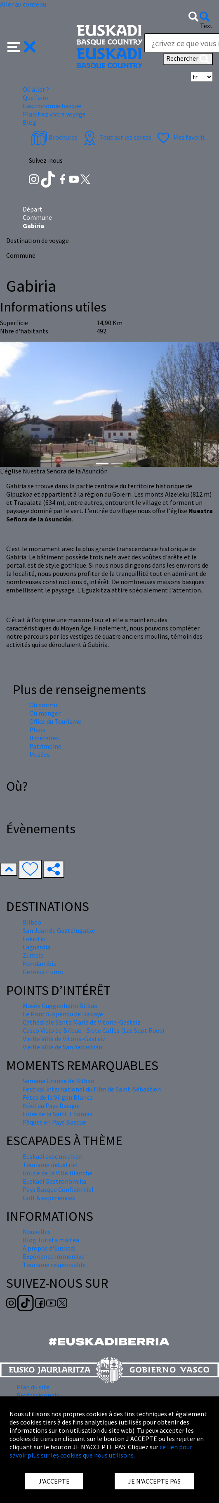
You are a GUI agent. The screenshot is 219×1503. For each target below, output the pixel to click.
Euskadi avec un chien (52, 1156)
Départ (32, 209)
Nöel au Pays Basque (51, 1105)
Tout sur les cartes (116, 137)
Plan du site (32, 1387)
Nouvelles (37, 1231)
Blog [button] (29, 122)
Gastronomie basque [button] (52, 106)
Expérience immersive (54, 1256)
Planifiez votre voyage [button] (54, 114)
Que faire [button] (35, 97)
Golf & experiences (49, 1198)
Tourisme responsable (54, 1264)
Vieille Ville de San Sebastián (62, 1047)
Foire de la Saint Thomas (57, 1114)
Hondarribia (40, 963)
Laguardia (36, 947)
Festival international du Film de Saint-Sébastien (92, 1089)
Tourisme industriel (50, 1165)
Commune (37, 217)
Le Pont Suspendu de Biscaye (63, 1014)
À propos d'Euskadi (49, 1248)
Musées (39, 754)
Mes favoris (180, 137)
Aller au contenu (23, 4)
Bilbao (32, 922)
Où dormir (43, 705)
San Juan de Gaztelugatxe (59, 930)
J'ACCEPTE (54, 1481)
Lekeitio (34, 939)
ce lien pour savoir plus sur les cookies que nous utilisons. (100, 1451)
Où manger (45, 713)
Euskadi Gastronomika (54, 1181)
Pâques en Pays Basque (54, 1122)
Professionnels (37, 1395)
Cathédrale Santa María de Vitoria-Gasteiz (82, 1022)
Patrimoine (45, 746)
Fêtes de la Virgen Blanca (58, 1097)
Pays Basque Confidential (58, 1189)
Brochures (54, 137)
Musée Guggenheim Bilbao (60, 1005)
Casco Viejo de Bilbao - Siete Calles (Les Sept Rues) (93, 1030)
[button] (21, 46)
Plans (37, 729)
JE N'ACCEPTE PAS (154, 1481)
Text (206, 25)
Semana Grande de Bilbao (58, 1081)
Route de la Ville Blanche (57, 1173)
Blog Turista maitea (51, 1240)
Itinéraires (44, 738)
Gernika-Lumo (43, 972)
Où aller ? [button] (36, 89)
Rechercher (188, 59)
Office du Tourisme (55, 721)
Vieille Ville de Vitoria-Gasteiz (64, 1039)
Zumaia (33, 955)
